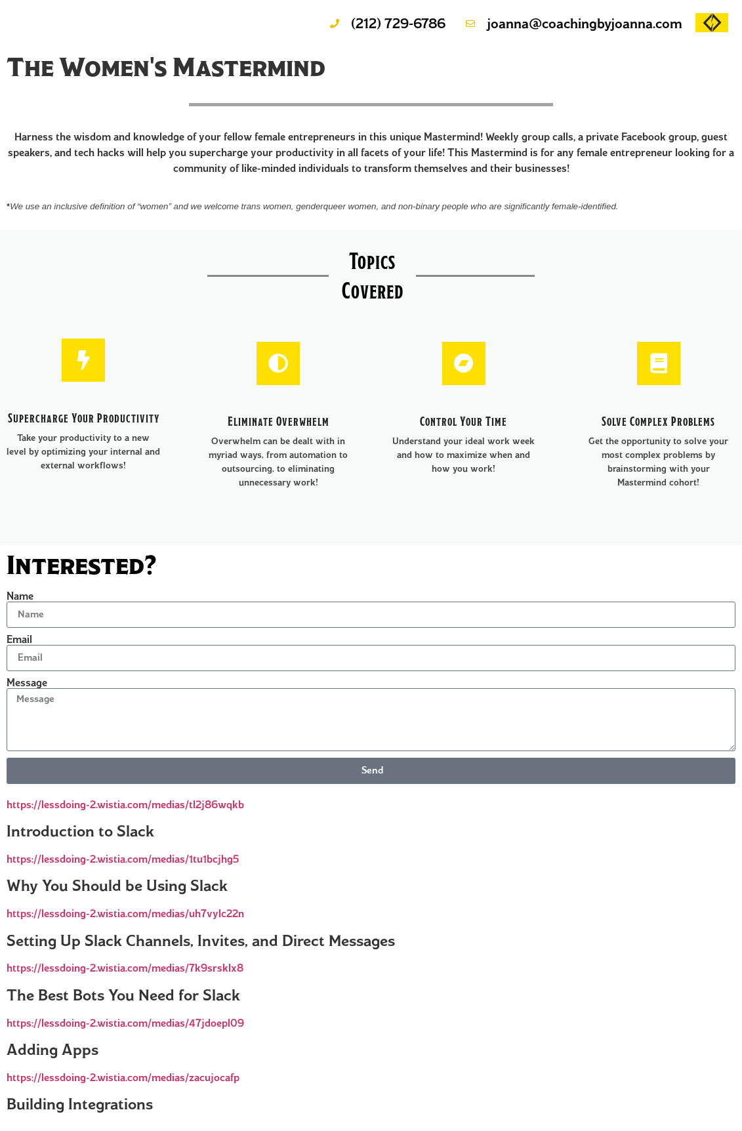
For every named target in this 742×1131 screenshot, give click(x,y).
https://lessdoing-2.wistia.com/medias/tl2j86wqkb (125, 804)
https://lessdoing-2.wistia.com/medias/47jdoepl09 (125, 1023)
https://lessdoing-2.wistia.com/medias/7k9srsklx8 (125, 968)
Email (19, 639)
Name (20, 596)
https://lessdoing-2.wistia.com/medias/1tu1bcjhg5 (123, 859)
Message (27, 683)
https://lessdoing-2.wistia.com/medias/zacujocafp (123, 1077)
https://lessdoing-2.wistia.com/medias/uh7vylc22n (125, 913)
